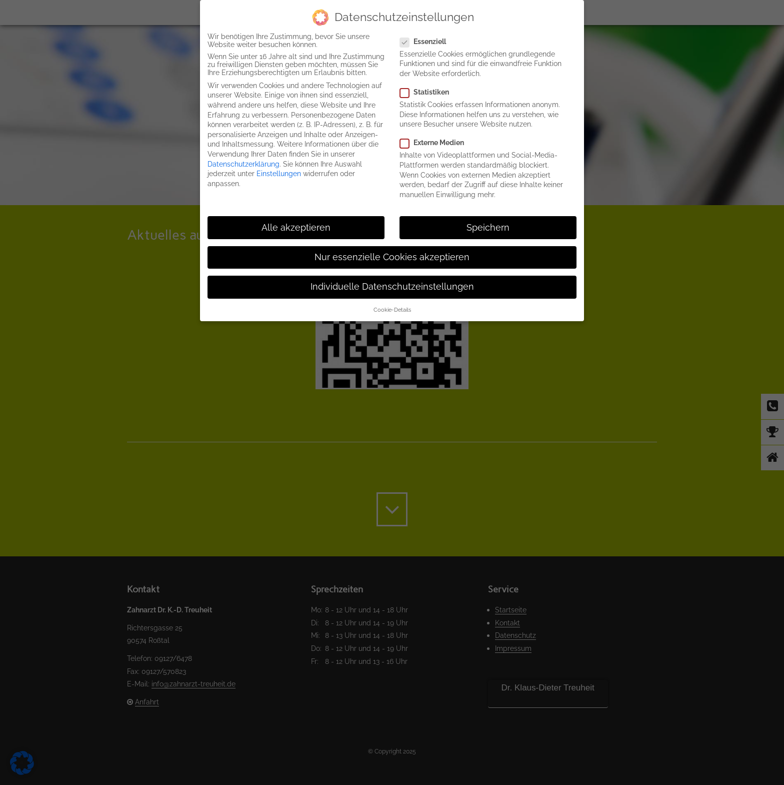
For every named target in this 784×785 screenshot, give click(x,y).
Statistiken (429, 92)
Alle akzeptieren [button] (296, 228)
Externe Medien (436, 143)
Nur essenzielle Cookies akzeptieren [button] (392, 257)
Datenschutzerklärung (244, 164)
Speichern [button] (488, 228)
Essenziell (427, 42)
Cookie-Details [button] (392, 310)
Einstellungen (278, 174)
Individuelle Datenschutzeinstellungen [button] (392, 287)
